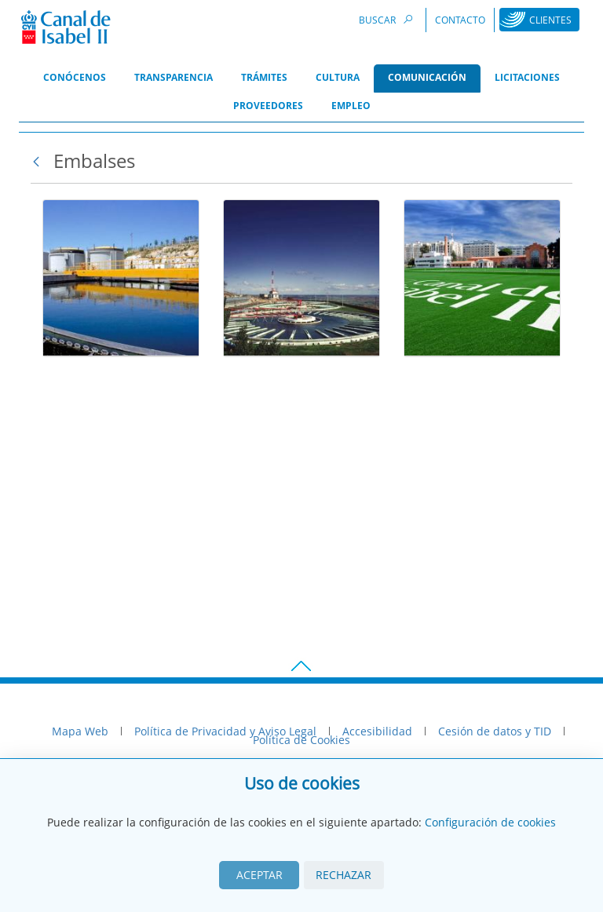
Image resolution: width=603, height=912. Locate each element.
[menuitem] (74, 78)
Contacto (460, 20)
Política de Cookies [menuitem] (301, 739)
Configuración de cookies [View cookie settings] (490, 822)
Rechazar (343, 874)
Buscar (388, 19)
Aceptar (259, 874)
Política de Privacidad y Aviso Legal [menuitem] (225, 731)
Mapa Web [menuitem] (80, 731)
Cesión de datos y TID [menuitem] (494, 731)
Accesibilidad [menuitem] (377, 731)
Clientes (550, 20)
